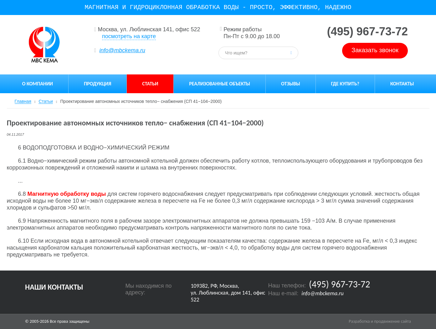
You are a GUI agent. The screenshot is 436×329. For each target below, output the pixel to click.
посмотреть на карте (129, 36)
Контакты (402, 84)
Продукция (97, 84)
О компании (37, 84)
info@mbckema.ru (122, 50)
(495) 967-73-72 (367, 31)
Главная (23, 101)
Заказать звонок (374, 50)
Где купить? (345, 84)
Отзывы (290, 84)
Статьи (150, 84)
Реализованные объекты (219, 84)
